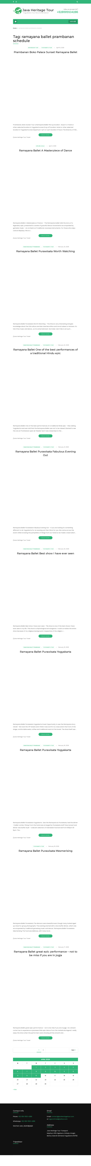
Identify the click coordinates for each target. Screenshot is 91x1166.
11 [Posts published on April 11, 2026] (64, 1082)
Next (73, 1061)
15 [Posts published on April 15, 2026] (36, 1086)
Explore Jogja (40, 149)
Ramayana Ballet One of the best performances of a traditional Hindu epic (45, 358)
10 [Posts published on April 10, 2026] (55, 1082)
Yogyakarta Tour (46, 47)
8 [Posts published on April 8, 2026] (36, 1082)
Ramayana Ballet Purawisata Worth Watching (45, 256)
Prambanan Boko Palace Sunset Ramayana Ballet (45, 53)
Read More (45, 138)
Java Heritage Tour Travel (22, 141)
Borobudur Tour (33, 47)
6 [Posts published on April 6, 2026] (17, 1082)
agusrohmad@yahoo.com (58, 1130)
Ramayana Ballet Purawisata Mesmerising (45, 861)
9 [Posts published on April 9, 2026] (45, 1082)
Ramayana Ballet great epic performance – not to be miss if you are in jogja (45, 964)
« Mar (15, 1100)
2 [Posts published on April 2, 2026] (45, 1078)
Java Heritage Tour (38, 10)
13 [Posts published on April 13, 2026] (17, 1086)
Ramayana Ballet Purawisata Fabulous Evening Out (45, 460)
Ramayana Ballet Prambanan (31, 250)
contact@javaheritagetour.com (62, 1127)
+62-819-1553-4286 (25, 1127)
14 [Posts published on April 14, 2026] (27, 1086)
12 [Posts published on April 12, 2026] (73, 1082)
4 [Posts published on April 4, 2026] (64, 1078)
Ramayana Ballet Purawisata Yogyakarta (46, 662)
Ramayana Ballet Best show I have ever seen (45, 562)
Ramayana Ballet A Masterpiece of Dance (45, 154)
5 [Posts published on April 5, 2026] (73, 1078)
